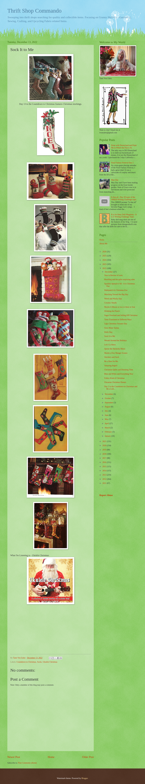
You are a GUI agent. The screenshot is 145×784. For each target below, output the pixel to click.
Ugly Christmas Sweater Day (115, 324)
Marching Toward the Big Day (116, 294)
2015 (104, 466)
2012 (104, 479)
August (108, 407)
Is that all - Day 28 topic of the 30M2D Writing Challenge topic (124, 198)
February (108, 432)
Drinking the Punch (112, 311)
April (107, 423)
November (109, 394)
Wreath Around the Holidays (115, 340)
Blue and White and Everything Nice (118, 374)
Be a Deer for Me (111, 361)
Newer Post (13, 756)
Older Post (88, 756)
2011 (104, 483)
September (109, 403)
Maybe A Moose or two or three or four (119, 307)
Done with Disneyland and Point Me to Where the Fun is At (124, 146)
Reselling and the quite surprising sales (119, 279)
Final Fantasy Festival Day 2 (122, 163)
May (107, 419)
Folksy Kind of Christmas (114, 378)
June (107, 415)
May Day (115, 180)
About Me (103, 244)
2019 (104, 450)
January (108, 436)
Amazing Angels (110, 366)
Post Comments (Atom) (27, 763)
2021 (104, 441)
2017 (104, 458)
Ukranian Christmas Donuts (115, 382)
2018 (104, 454)
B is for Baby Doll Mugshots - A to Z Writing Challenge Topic (124, 215)
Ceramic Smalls (110, 303)
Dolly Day (108, 332)
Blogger (84, 778)
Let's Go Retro (110, 345)
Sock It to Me (109, 336)
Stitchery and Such (111, 357)
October (108, 398)
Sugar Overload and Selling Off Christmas (120, 315)
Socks (39, 662)
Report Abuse (106, 495)
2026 (104, 252)
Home (51, 756)
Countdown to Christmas (26, 662)
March (107, 428)
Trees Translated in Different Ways (118, 320)
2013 (104, 475)
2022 (104, 268)
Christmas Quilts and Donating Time (118, 370)
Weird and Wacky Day (113, 299)
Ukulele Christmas (50, 662)
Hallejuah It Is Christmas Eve (115, 290)
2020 (104, 445)
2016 (104, 462)
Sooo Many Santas (111, 328)
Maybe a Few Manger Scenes (115, 353)
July (106, 411)
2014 (104, 471)
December (109, 272)
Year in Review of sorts (113, 275)
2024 (104, 260)
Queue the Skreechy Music (114, 349)
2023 (104, 264)
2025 (104, 256)
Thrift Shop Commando (34, 10)
